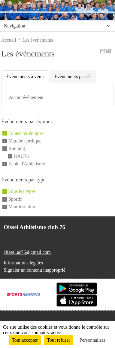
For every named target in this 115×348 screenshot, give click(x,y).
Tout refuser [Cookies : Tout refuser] (58, 340)
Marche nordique (24, 140)
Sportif (15, 199)
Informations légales (23, 262)
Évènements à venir (25, 76)
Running (16, 148)
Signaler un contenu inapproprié (34, 270)
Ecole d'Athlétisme (26, 163)
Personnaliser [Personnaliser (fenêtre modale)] (92, 340)
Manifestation (21, 206)
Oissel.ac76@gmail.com (27, 252)
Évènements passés (72, 76)
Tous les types (21, 191)
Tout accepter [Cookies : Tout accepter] (25, 340)
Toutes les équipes (26, 133)
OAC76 (21, 156)
